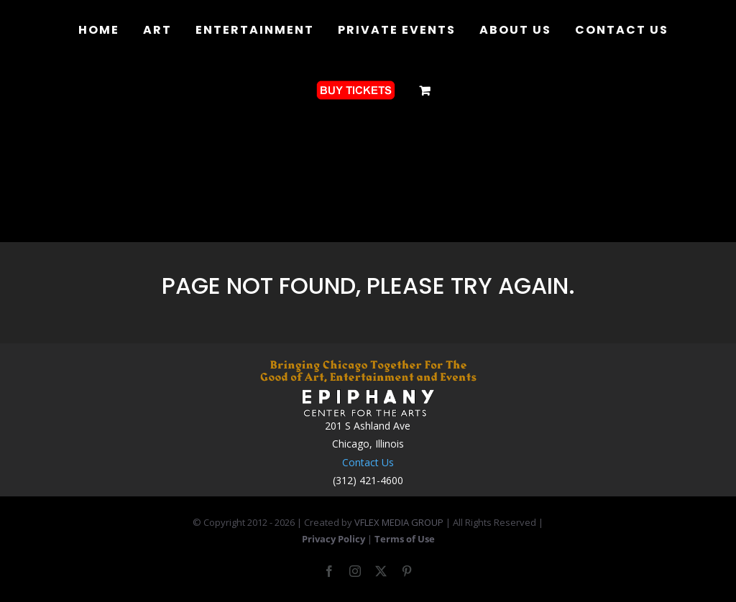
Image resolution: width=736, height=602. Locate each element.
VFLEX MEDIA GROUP (398, 522)
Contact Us (368, 462)
